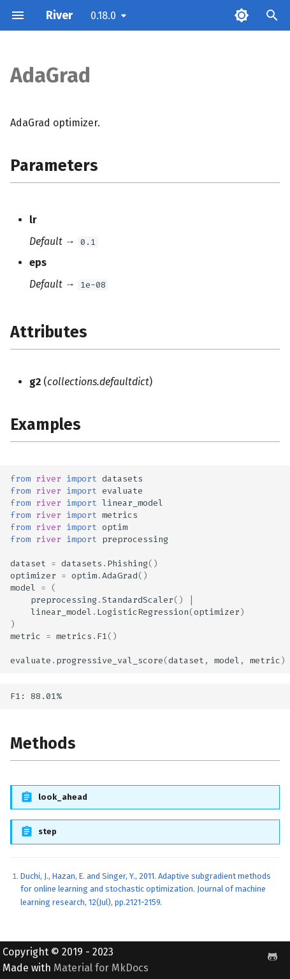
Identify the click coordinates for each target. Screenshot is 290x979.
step (47, 831)
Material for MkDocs (101, 968)
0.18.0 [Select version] (103, 16)
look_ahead (62, 797)
